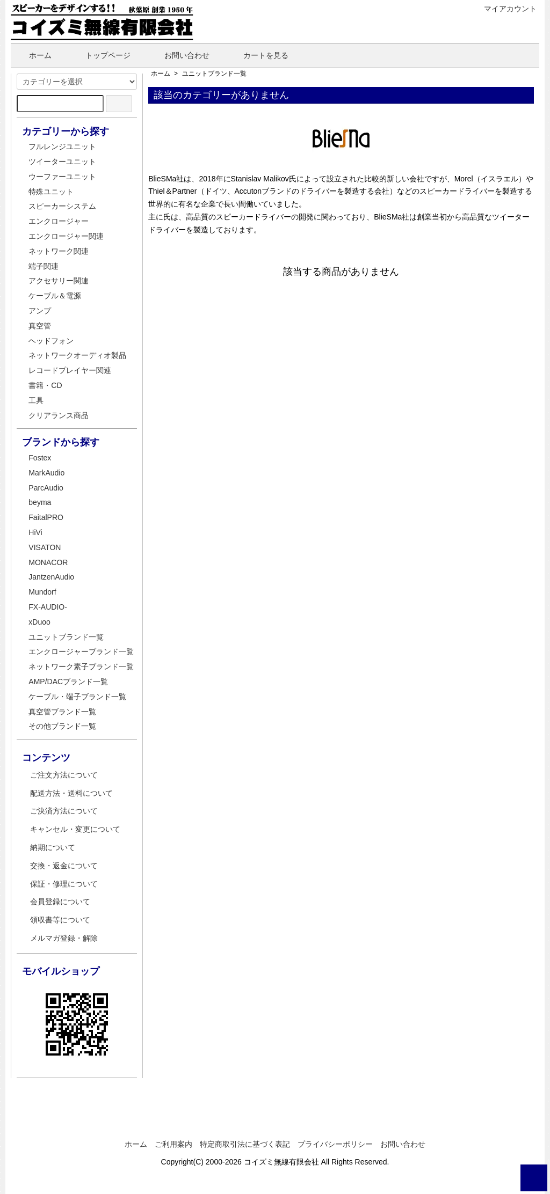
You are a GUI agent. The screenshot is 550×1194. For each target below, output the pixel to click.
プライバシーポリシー (335, 1144)
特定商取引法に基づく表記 (245, 1144)
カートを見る (258, 55)
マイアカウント (505, 8)
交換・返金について (64, 865)
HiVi (35, 532)
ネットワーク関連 (58, 251)
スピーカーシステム (62, 206)
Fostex (39, 457)
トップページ (100, 55)
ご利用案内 (173, 1144)
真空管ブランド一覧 (62, 711)
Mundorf (42, 592)
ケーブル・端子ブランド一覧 (77, 696)
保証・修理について (64, 884)
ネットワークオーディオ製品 (77, 355)
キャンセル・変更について (75, 829)
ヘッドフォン (51, 340)
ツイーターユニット (62, 161)
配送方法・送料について (71, 793)
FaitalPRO (45, 517)
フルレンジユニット (62, 146)
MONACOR (48, 562)
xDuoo (39, 622)
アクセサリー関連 (58, 280)
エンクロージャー (58, 221)
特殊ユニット (51, 191)
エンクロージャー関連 (66, 236)
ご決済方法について (64, 811)
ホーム (32, 55)
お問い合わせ (179, 55)
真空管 (39, 325)
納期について (52, 847)
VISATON (44, 547)
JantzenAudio (51, 577)
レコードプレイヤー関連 (69, 370)
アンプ (39, 310)
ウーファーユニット (62, 176)
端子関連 (43, 266)
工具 (36, 400)
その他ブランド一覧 (62, 726)
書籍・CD (45, 385)
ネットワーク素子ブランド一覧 (81, 666)
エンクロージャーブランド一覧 (81, 651)
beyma (39, 502)
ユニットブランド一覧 (214, 73)
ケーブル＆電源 (54, 295)
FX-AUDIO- (47, 607)
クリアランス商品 (58, 415)
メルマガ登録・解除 (64, 938)
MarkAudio (46, 472)
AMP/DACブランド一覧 (68, 681)
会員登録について (60, 901)
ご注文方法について (64, 775)
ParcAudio (45, 488)
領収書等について (60, 919)
